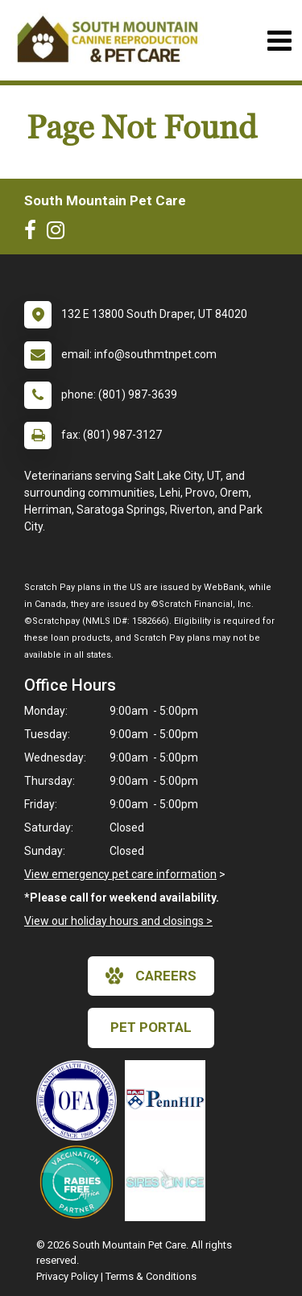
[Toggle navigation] (279, 41)
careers (151, 975)
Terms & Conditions (151, 1276)
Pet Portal (151, 1027)
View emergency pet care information (120, 874)
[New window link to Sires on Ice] (169, 1181)
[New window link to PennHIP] (169, 1100)
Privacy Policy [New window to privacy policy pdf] (67, 1276)
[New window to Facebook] (34, 233)
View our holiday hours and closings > (118, 920)
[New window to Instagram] (59, 233)
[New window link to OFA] (80, 1100)
